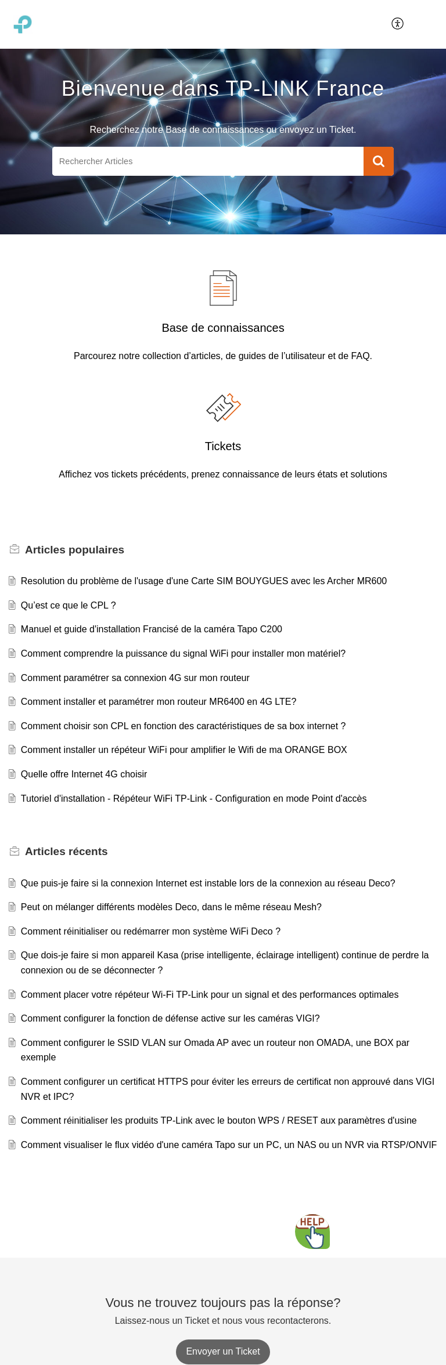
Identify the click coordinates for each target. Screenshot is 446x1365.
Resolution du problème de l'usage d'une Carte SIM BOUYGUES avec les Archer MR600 (204, 581)
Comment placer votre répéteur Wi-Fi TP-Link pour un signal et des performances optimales (210, 995)
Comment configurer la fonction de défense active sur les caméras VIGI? (170, 1018)
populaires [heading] (74, 550)
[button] (398, 24)
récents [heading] (66, 851)
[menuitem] (398, 24)
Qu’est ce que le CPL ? (68, 605)
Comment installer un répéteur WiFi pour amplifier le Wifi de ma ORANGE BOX (184, 750)
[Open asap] (312, 1231)
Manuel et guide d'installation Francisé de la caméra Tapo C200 (151, 629)
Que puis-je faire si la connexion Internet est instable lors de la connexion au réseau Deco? (208, 883)
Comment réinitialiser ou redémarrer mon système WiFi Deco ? (150, 931)
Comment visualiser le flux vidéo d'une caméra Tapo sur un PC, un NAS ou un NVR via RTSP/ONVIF (229, 1145)
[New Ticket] (222, 1351)
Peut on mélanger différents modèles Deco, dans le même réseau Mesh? (171, 907)
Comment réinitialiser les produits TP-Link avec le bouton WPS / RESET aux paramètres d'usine (219, 1120)
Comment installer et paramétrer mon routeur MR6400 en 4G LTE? (159, 702)
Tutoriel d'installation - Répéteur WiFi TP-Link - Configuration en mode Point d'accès (194, 798)
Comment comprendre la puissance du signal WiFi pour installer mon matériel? (183, 653)
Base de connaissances (222, 327)
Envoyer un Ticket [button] (223, 1351)
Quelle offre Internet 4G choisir (84, 774)
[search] (208, 161)
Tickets (223, 446)
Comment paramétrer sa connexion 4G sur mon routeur (135, 678)
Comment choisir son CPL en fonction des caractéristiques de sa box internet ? (183, 726)
